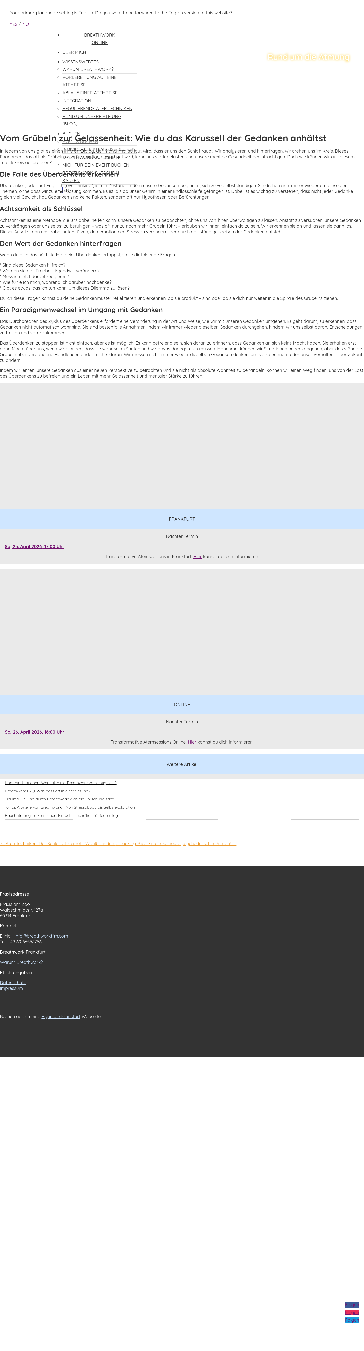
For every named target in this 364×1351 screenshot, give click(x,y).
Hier (197, 556)
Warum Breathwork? (21, 962)
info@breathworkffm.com (41, 936)
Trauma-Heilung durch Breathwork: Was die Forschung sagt (59, 799)
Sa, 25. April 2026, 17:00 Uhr (34, 546)
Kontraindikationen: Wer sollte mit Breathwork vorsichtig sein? (61, 782)
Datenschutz (13, 982)
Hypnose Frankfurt (60, 1016)
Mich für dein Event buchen (95, 165)
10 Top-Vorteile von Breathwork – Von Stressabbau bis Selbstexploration (70, 807)
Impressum (11, 988)
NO (25, 24)
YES (13, 24)
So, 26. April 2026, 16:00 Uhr (34, 732)
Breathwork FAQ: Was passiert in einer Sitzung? (47, 790)
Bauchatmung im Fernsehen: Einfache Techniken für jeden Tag (61, 815)
